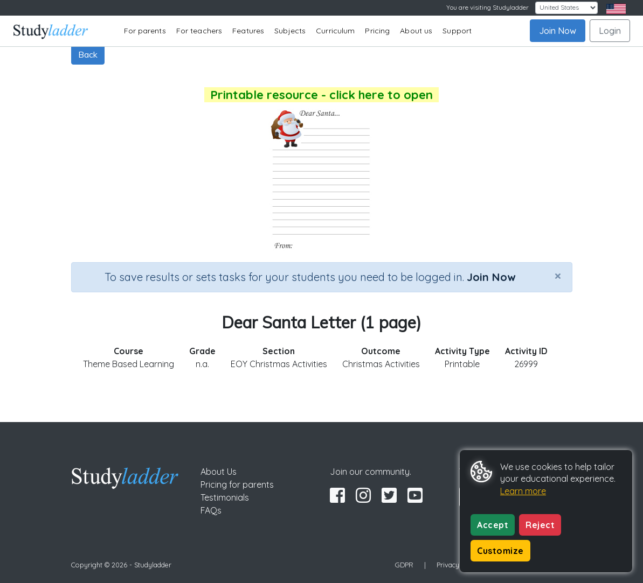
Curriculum (335, 31)
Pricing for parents (237, 484)
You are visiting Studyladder (487, 7)
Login (610, 30)
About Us (218, 471)
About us (416, 31)
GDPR (404, 564)
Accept (492, 524)
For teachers (199, 31)
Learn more (523, 491)
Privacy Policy (458, 564)
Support (457, 31)
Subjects (290, 31)
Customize (500, 550)
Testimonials (224, 497)
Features (248, 31)
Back (88, 54)
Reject (540, 524)
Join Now (557, 30)
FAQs (211, 510)
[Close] (558, 276)
